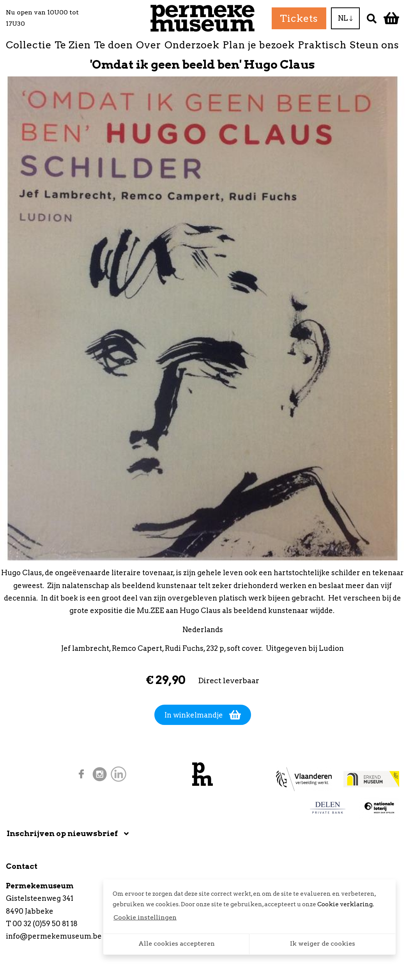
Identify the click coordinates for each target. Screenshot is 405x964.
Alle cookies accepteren (176, 943)
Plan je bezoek (259, 45)
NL (345, 18)
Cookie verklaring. (345, 904)
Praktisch (322, 45)
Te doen (113, 45)
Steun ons (374, 45)
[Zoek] (371, 18)
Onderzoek (191, 45)
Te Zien (73, 45)
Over (148, 45)
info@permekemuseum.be (54, 936)
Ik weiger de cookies (322, 943)
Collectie (28, 45)
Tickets (299, 18)
